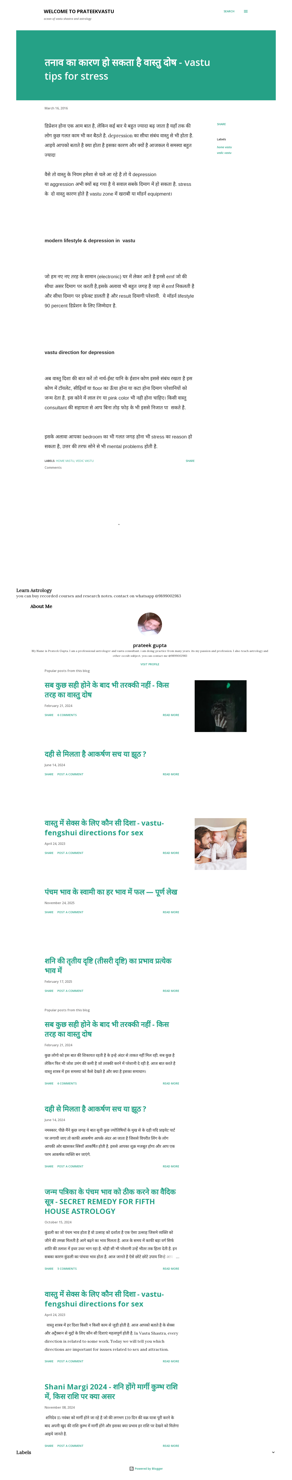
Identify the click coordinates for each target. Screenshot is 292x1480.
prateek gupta (150, 645)
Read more (171, 715)
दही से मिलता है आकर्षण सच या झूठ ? (95, 754)
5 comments (67, 1269)
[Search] (229, 11)
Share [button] (221, 124)
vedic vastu (224, 153)
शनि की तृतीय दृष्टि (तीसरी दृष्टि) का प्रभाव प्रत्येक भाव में (108, 965)
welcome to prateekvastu (79, 11)
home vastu (224, 147)
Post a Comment (70, 774)
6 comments (67, 715)
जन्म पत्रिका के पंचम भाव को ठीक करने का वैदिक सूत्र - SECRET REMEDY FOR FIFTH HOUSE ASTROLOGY (110, 1201)
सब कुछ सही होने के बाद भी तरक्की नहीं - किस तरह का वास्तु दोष (107, 690)
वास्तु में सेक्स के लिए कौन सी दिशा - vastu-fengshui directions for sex (104, 828)
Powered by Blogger (146, 1468)
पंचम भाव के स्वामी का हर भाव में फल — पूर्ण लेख (111, 892)
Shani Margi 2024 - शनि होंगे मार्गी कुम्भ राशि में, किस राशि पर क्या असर (111, 1391)
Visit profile (150, 664)
